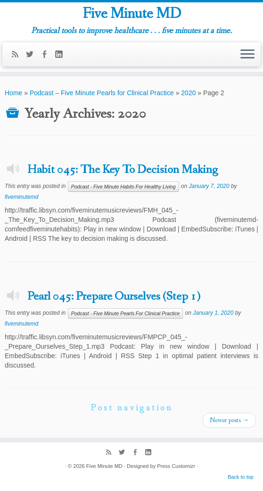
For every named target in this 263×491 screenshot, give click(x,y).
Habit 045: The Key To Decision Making (122, 170)
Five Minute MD (131, 14)
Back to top (241, 477)
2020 (188, 93)
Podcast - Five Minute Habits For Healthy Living (123, 186)
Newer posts (229, 420)
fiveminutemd (21, 197)
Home (13, 93)
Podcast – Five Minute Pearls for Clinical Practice (102, 93)
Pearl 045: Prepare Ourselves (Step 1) (113, 296)
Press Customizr (176, 466)
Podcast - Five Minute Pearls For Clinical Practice (125, 313)
